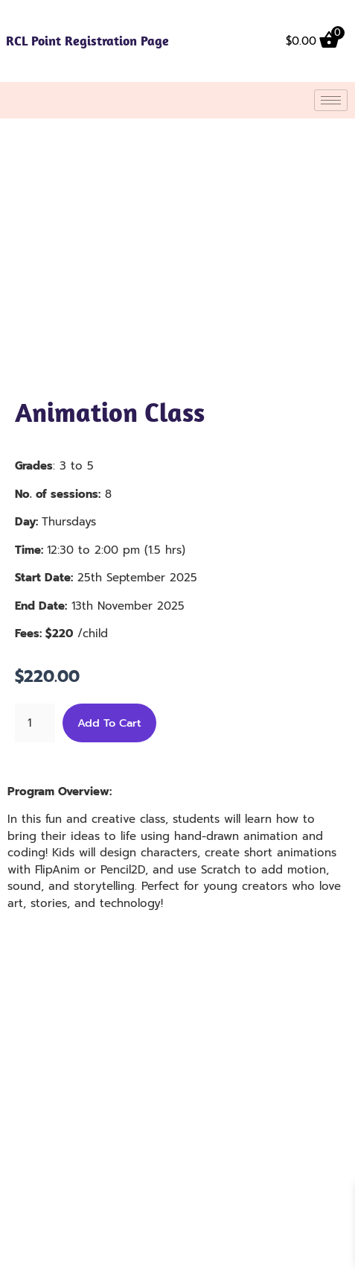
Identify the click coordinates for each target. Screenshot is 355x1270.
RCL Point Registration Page (87, 40)
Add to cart (109, 723)
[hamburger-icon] (331, 100)
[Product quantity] (35, 723)
